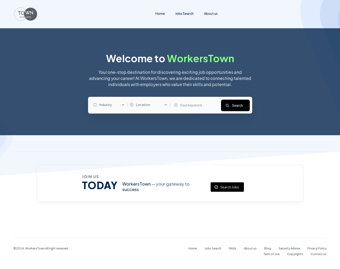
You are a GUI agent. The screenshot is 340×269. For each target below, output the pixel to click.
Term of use (271, 254)
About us (211, 13)
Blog (267, 248)
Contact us (319, 254)
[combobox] (110, 105)
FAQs (232, 248)
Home (160, 13)
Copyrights (295, 254)
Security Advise (289, 248)
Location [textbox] (143, 104)
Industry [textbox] (105, 104)
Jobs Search (184, 13)
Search (237, 105)
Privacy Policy (317, 248)
